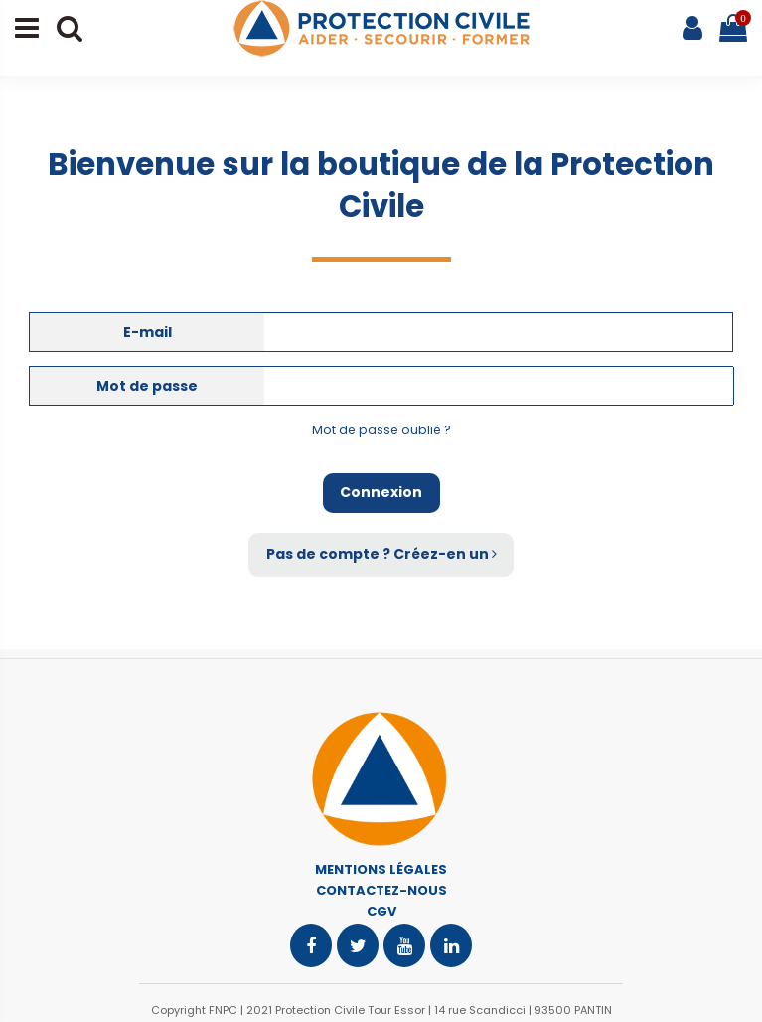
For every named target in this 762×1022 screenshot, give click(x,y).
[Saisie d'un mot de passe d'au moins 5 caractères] (499, 386)
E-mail (147, 332)
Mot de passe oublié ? (381, 430)
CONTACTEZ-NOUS (381, 890)
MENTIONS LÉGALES (381, 869)
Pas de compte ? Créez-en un (381, 554)
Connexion (381, 492)
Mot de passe (147, 386)
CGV (381, 911)
